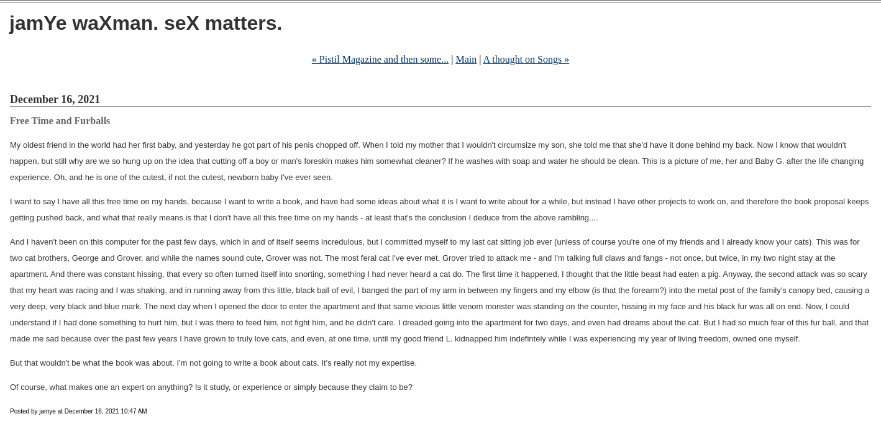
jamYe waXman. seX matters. (145, 23)
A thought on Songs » (526, 59)
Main (466, 59)
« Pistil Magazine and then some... (380, 59)
